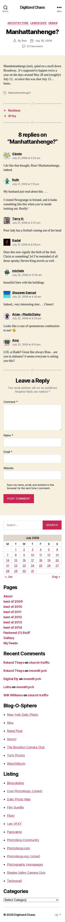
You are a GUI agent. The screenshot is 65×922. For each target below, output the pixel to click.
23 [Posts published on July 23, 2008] (24, 565)
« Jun (8, 576)
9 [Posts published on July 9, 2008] (24, 555)
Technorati (14, 881)
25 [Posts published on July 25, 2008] (40, 565)
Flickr (10, 815)
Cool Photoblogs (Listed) (24, 791)
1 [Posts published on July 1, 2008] (15, 549)
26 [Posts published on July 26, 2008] (48, 565)
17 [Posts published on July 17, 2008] (32, 560)
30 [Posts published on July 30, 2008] (24, 571)
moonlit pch (38, 671)
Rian (24, 40)
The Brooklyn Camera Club (26, 747)
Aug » (56, 576)
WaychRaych (16, 763)
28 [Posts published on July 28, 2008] (7, 571)
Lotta (7, 687)
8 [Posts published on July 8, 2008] (16, 555)
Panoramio (14, 832)
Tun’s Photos (16, 755)
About (7, 596)
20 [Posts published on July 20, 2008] (57, 560)
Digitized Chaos (32, 7)
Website (8, 468)
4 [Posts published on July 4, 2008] (41, 549)
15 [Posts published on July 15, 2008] (15, 560)
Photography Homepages (25, 864)
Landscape (38, 23)
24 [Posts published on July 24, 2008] (32, 565)
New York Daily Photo (22, 714)
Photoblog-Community (23, 840)
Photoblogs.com (18, 848)
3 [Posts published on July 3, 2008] (32, 549)
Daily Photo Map (19, 799)
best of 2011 (12, 612)
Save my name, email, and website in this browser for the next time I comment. (30, 486)
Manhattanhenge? (19, 92)
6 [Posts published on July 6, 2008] (57, 549)
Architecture (18, 23)
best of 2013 (12, 622)
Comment (10, 402)
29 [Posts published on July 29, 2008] (15, 571)
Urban (53, 23)
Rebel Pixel (14, 731)
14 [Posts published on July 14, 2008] (7, 560)
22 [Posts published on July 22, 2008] (15, 565)
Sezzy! (11, 739)
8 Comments (35, 46)
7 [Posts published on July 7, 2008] (7, 555)
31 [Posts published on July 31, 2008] (32, 571)
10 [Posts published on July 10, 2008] (32, 555)
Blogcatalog (15, 783)
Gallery (8, 638)
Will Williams (13, 695)
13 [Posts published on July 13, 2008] (57, 555)
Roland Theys (13, 662)
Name (8, 435)
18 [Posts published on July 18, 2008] (40, 560)
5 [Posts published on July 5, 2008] (49, 549)
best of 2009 (13, 601)
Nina (10, 723)
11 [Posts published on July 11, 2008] (40, 555)
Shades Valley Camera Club (26, 872)
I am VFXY (14, 824)
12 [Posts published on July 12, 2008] (48, 555)
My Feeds (10, 643)
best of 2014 (12, 627)
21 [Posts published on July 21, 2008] (7, 565)
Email (7, 452)
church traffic (39, 662)
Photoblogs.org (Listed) (23, 856)
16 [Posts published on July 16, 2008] (24, 560)
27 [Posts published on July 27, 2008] (57, 565)
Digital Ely (10, 679)
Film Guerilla (15, 807)
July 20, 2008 (43, 40)
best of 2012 (12, 617)
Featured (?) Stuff (16, 633)
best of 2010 (12, 606)
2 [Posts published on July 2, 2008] (24, 549)
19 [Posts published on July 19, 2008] (48, 560)
